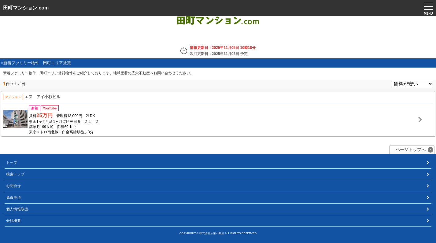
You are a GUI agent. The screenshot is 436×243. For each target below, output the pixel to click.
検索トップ (15, 174)
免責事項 (13, 197)
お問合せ (13, 186)
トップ (11, 162)
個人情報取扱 (17, 209)
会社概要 (13, 221)
